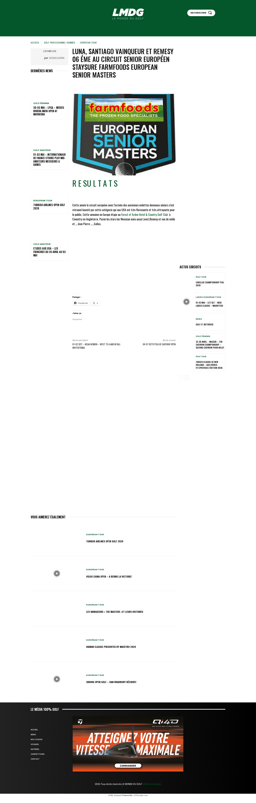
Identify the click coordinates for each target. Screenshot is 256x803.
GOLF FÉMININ (41, 103)
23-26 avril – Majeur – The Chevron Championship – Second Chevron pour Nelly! (210, 344)
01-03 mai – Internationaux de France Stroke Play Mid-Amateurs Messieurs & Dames (49, 160)
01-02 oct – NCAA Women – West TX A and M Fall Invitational (96, 345)
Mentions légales (152, 784)
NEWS (199, 319)
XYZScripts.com (141, 795)
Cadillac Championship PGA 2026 (210, 284)
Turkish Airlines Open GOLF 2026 (49, 206)
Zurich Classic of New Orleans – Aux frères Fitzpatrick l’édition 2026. (209, 364)
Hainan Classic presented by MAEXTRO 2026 (117, 646)
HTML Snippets (114, 795)
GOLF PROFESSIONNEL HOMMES (59, 42)
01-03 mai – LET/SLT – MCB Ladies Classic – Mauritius (209, 304)
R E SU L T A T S (95, 183)
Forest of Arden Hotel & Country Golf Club (144, 214)
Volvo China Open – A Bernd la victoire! (114, 576)
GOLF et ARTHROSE (204, 324)
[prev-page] (182, 378)
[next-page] (187, 378)
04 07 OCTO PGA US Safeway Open (159, 344)
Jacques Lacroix (56, 57)
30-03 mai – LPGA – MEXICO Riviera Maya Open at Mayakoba (48, 111)
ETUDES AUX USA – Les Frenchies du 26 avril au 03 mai (49, 251)
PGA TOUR (201, 277)
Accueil (35, 42)
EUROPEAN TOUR (88, 42)
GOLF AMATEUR (42, 150)
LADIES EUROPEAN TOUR (208, 297)
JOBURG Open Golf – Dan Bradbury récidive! (117, 681)
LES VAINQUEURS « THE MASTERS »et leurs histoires (122, 611)
